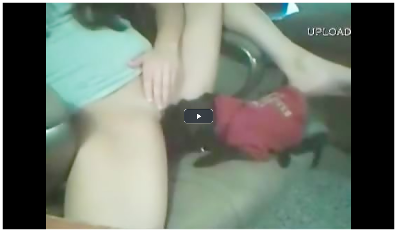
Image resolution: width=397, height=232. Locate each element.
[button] (198, 116)
